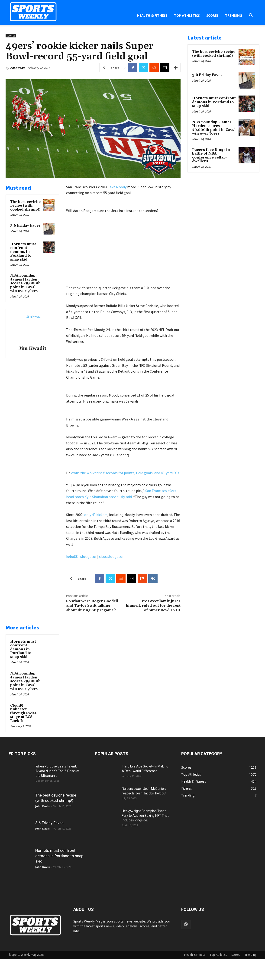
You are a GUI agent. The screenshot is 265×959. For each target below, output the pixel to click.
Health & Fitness (152, 15)
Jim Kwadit (17, 68)
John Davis (42, 806)
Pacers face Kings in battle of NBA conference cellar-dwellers (211, 156)
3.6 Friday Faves (25, 225)
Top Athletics (187, 15)
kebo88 (72, 556)
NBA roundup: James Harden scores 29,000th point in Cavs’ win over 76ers (25, 283)
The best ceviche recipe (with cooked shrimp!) (25, 206)
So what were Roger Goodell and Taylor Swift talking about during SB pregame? (92, 605)
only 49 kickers (95, 514)
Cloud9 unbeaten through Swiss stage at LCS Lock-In (23, 713)
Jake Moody (117, 187)
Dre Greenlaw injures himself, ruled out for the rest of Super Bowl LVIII (153, 605)
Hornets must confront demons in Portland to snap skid (23, 252)
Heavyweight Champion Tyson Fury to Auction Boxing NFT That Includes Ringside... (145, 815)
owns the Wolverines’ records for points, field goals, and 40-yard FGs (125, 472)
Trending (233, 15)
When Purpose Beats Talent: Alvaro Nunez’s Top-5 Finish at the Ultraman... (57, 770)
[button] (250, 16)
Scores (212, 15)
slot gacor (88, 556)
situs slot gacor (111, 556)
